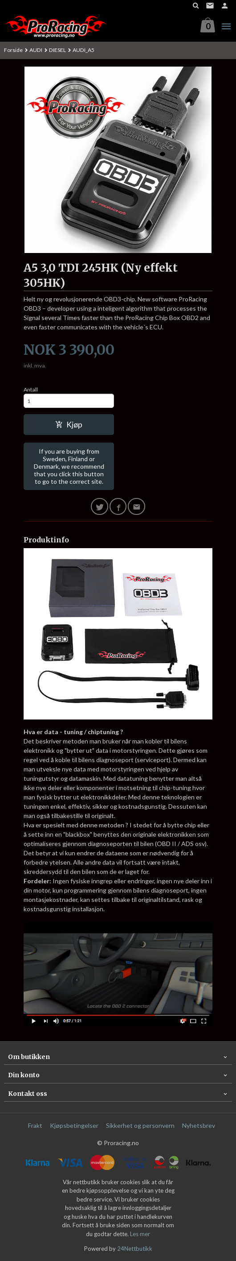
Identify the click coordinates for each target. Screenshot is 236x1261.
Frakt (35, 1125)
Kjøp (68, 424)
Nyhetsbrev (198, 1125)
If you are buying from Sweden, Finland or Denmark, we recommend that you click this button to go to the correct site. (69, 466)
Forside (13, 50)
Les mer (140, 1233)
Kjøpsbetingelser (74, 1125)
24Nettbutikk (134, 1248)
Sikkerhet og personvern (140, 1125)
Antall (31, 389)
